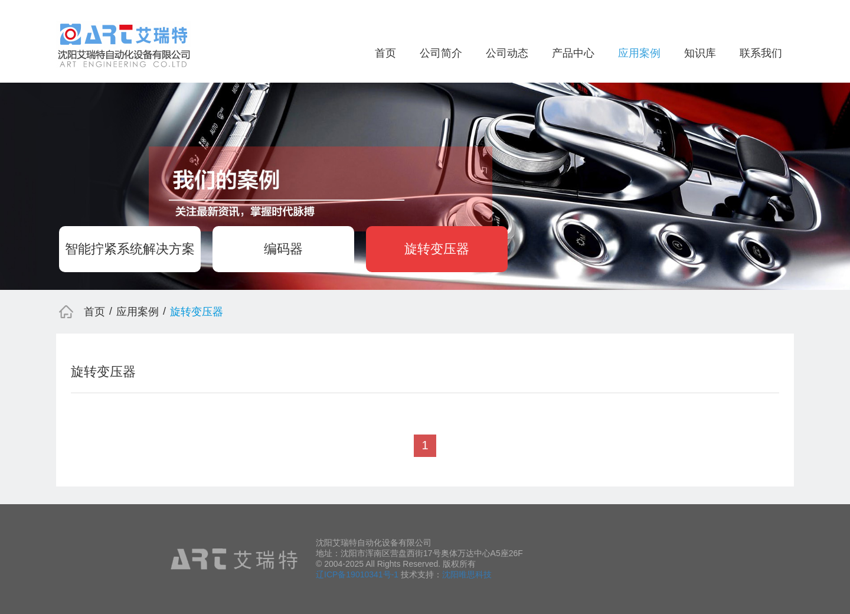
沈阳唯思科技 (467, 574)
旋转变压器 (436, 248)
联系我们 (761, 53)
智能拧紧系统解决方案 (130, 248)
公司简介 (441, 53)
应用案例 (639, 53)
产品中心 (573, 53)
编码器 (283, 248)
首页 (385, 53)
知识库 (700, 53)
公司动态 (507, 53)
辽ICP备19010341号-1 (357, 574)
